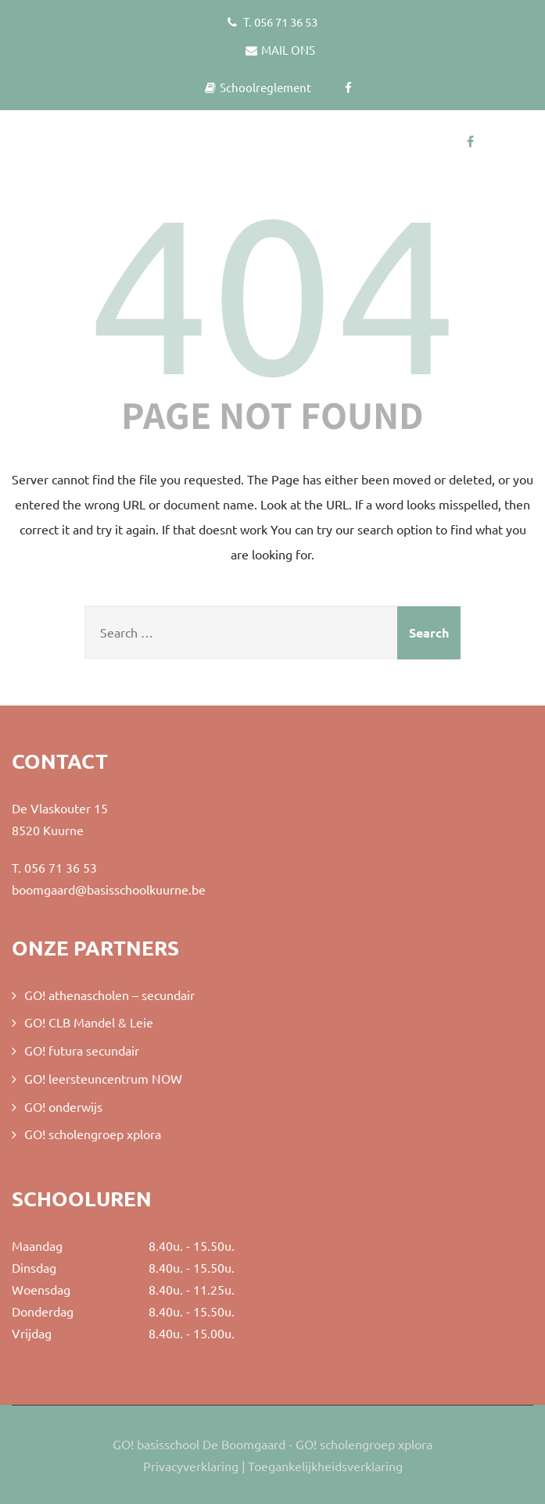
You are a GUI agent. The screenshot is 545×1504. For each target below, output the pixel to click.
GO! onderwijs (63, 1106)
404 (273, 293)
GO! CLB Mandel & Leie (88, 1022)
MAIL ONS (280, 49)
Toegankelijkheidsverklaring (325, 1466)
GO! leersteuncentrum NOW (103, 1078)
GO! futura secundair (81, 1050)
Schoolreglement (258, 87)
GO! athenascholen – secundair (109, 994)
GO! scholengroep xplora (92, 1133)
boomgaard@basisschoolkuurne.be (109, 889)
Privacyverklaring (190, 1466)
